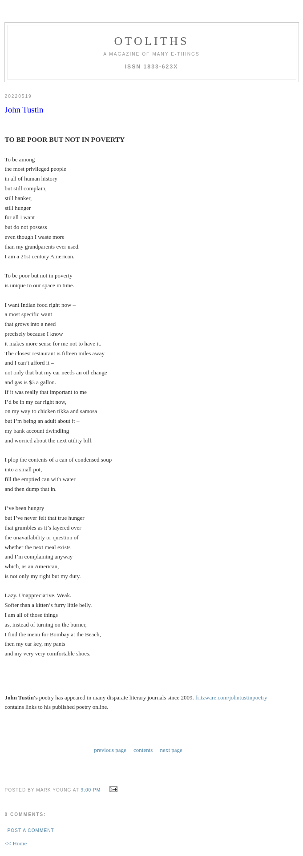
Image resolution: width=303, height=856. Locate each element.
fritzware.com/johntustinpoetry (231, 670)
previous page (110, 722)
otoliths (151, 41)
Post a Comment (31, 802)
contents (143, 722)
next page (171, 722)
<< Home (16, 815)
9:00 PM (91, 761)
